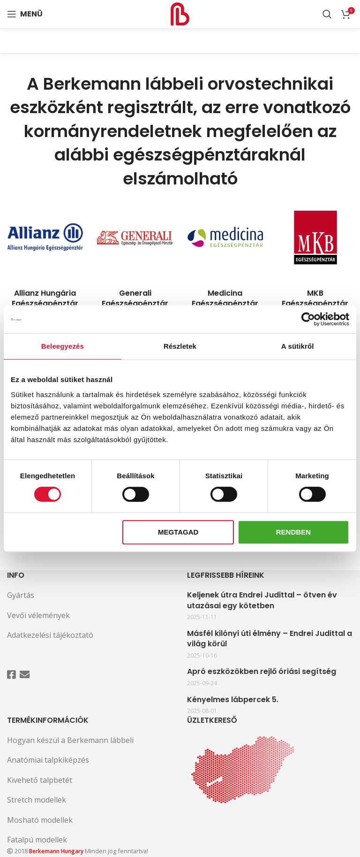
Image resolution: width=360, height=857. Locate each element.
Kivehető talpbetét (39, 780)
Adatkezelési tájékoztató (50, 635)
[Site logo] (180, 13)
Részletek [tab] (180, 346)
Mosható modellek (40, 820)
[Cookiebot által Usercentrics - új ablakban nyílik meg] (308, 319)
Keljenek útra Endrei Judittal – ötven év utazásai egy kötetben (262, 600)
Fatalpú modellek (37, 839)
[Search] (327, 14)
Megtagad (178, 532)
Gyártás (20, 595)
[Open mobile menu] (24, 14)
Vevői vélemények (38, 615)
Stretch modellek (36, 800)
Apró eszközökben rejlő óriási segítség (261, 671)
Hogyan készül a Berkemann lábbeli (70, 740)
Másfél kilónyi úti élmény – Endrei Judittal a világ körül (269, 638)
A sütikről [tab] (297, 346)
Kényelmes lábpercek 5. (232, 700)
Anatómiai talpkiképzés (48, 760)
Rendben (293, 532)
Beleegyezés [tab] (62, 346)
